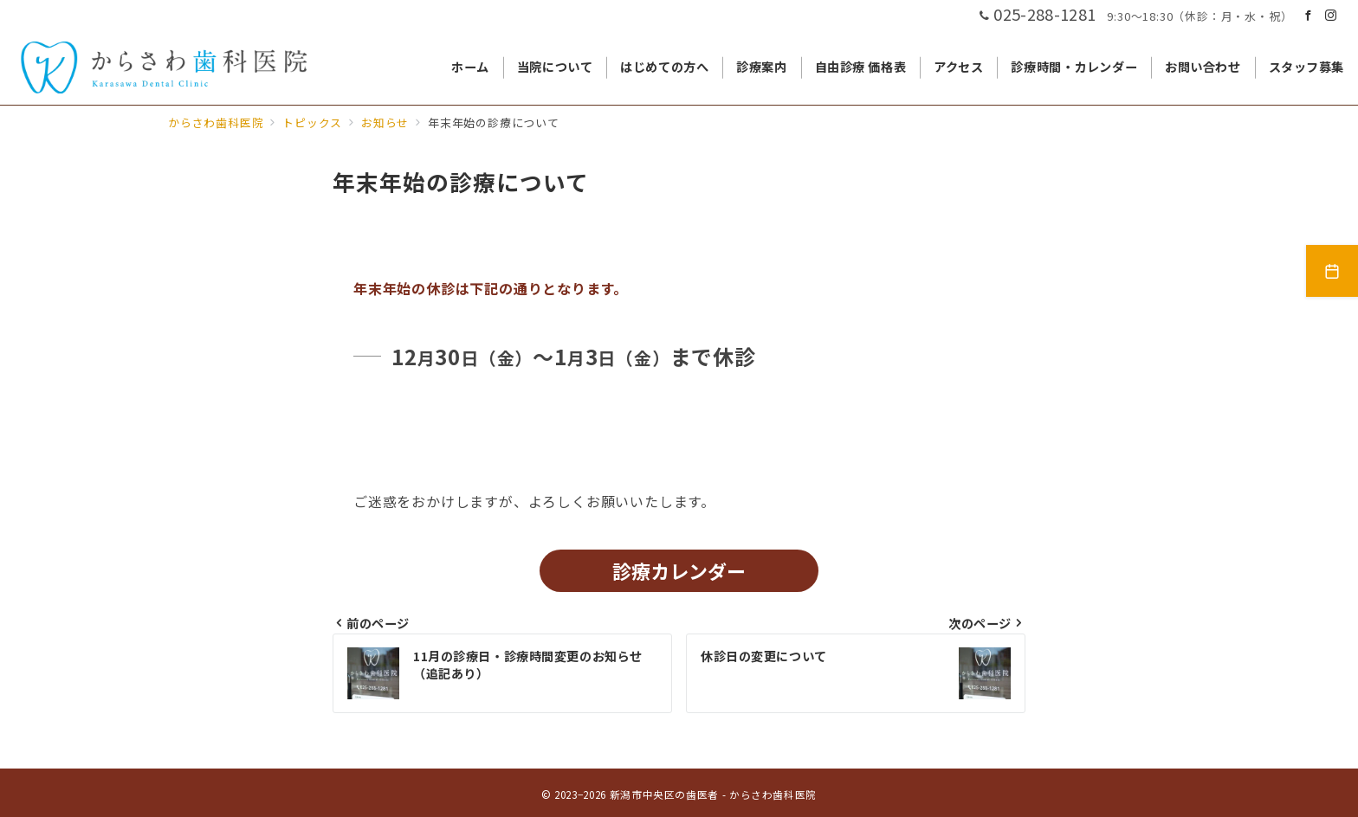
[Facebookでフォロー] (1309, 15)
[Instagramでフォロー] (1331, 15)
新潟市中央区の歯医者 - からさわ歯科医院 (713, 794)
